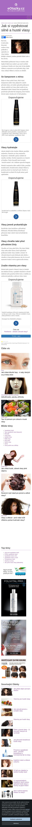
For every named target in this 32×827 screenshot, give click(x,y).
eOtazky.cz (16, 8)
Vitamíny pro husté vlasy (22, 620)
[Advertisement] (16, 434)
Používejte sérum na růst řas (21, 752)
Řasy (2, 353)
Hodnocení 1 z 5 (2, 341)
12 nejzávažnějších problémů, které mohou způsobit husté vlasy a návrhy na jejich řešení (21, 683)
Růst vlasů (7, 390)
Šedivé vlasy (8, 392)
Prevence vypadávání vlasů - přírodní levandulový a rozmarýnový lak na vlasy (22, 653)
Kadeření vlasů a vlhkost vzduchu (22, 661)
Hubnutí (3, 773)
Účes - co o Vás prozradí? (10, 783)
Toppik (20, 747)
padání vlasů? (12, 741)
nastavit (27, 809)
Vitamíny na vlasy (9, 461)
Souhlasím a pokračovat (16, 819)
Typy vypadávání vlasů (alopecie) (13, 382)
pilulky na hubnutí (18, 753)
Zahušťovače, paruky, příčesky (12, 364)
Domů (2, 23)
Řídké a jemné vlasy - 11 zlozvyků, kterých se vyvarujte (22, 631)
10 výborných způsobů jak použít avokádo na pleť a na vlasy (21, 703)
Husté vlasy (4, 367)
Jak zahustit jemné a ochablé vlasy (20, 610)
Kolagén (3, 795)
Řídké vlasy (8, 389)
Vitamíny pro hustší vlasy (22, 599)
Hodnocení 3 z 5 (4, 341)
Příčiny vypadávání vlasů (11, 454)
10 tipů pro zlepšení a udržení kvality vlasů (21, 671)
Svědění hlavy (8, 387)
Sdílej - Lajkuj (16, 336)
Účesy (6, 394)
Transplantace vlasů (10, 459)
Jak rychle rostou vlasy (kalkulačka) (14, 463)
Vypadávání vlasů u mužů (11, 458)
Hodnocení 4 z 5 (6, 341)
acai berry (16, 750)
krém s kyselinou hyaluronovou (19, 748)
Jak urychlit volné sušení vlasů (22, 712)
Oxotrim (7, 743)
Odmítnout (16, 823)
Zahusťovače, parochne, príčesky (10, 361)
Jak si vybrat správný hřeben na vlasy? (21, 692)
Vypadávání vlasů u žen (11, 456)
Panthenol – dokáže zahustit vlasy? (16, 331)
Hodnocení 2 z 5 (3, 341)
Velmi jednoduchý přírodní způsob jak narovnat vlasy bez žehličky (20, 724)
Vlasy (2, 408)
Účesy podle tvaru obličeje (11, 395)
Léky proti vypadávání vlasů (12, 453)
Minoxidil (7, 384)
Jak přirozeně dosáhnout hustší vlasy (22, 641)
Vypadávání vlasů (9, 380)
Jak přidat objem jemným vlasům (22, 590)
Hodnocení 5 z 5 (7, 341)
